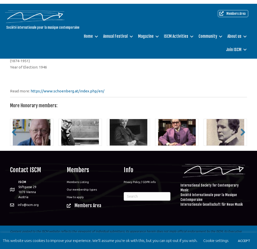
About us (233, 32)
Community (206, 32)
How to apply (75, 197)
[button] (14, 132)
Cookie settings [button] (216, 240)
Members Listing (78, 182)
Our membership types (82, 189)
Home (87, 32)
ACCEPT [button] (244, 240)
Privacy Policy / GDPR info (140, 182)
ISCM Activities (175, 32)
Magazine (144, 32)
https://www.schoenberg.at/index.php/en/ (67, 91)
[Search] (147, 196)
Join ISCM (232, 45)
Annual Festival (114, 32)
